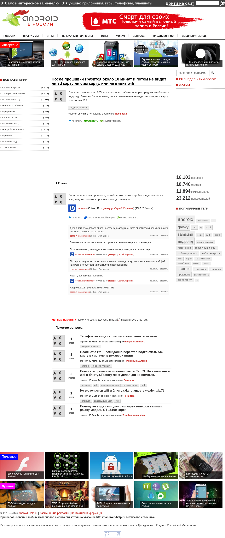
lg (201, 228)
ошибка (196, 263)
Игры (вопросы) (10, 123)
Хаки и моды (9, 147)
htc (194, 227)
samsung (185, 234)
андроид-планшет (79, 107)
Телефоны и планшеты (77, 36)
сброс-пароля (185, 279)
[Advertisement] (84, 150)
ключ (180, 259)
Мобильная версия (194, 36)
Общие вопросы (11, 87)
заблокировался (187, 253)
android (85, 366)
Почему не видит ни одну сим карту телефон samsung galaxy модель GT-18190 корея (122, 408)
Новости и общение (13, 105)
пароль (206, 263)
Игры (50, 36)
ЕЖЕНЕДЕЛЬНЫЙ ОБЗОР (197, 79)
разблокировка (201, 275)
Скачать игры (9, 117)
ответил (82, 208)
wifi (95, 385)
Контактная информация (86, 513)
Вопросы (139, 36)
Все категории (15, 79)
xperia (217, 235)
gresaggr (108, 208)
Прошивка (7, 135)
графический (184, 248)
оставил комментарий (80, 236)
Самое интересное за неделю (32, 3)
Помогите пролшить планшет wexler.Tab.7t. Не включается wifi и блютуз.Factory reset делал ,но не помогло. (125, 373)
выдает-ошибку (205, 242)
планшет (86, 385)
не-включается (130, 385)
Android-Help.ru (28, 513)
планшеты (143, 3)
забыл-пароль (211, 253)
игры (109, 3)
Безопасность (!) (11, 99)
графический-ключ (205, 247)
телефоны (124, 3)
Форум (120, 36)
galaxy (183, 227)
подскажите (200, 269)
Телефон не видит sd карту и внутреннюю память (118, 336)
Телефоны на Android (14, 93)
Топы (104, 36)
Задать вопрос (163, 36)
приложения (92, 3)
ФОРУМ (184, 85)
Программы (31, 36)
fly (214, 220)
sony (199, 235)
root (208, 227)
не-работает (183, 263)
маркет (189, 259)
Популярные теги (193, 208)
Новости (9, 36)
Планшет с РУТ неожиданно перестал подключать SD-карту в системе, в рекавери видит (121, 353)
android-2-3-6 (203, 220)
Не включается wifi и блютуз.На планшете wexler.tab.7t (122, 390)
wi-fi (143, 385)
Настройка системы (13, 129)
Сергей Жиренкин (123, 208)
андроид (185, 241)
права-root (216, 269)
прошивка (184, 274)
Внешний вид (9, 141)
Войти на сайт (180, 3)
